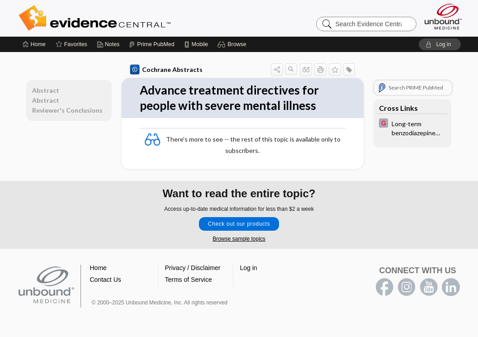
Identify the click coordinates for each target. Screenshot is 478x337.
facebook (384, 287)
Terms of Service (188, 279)
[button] (233, 44)
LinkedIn (451, 287)
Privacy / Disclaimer (193, 267)
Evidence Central (131, 18)
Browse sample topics (239, 239)
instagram (407, 287)
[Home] (34, 44)
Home (98, 267)
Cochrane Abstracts (166, 69)
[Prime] (151, 44)
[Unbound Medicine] (443, 16)
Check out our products (239, 224)
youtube (429, 287)
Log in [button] (248, 267)
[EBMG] (412, 127)
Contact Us (105, 279)
